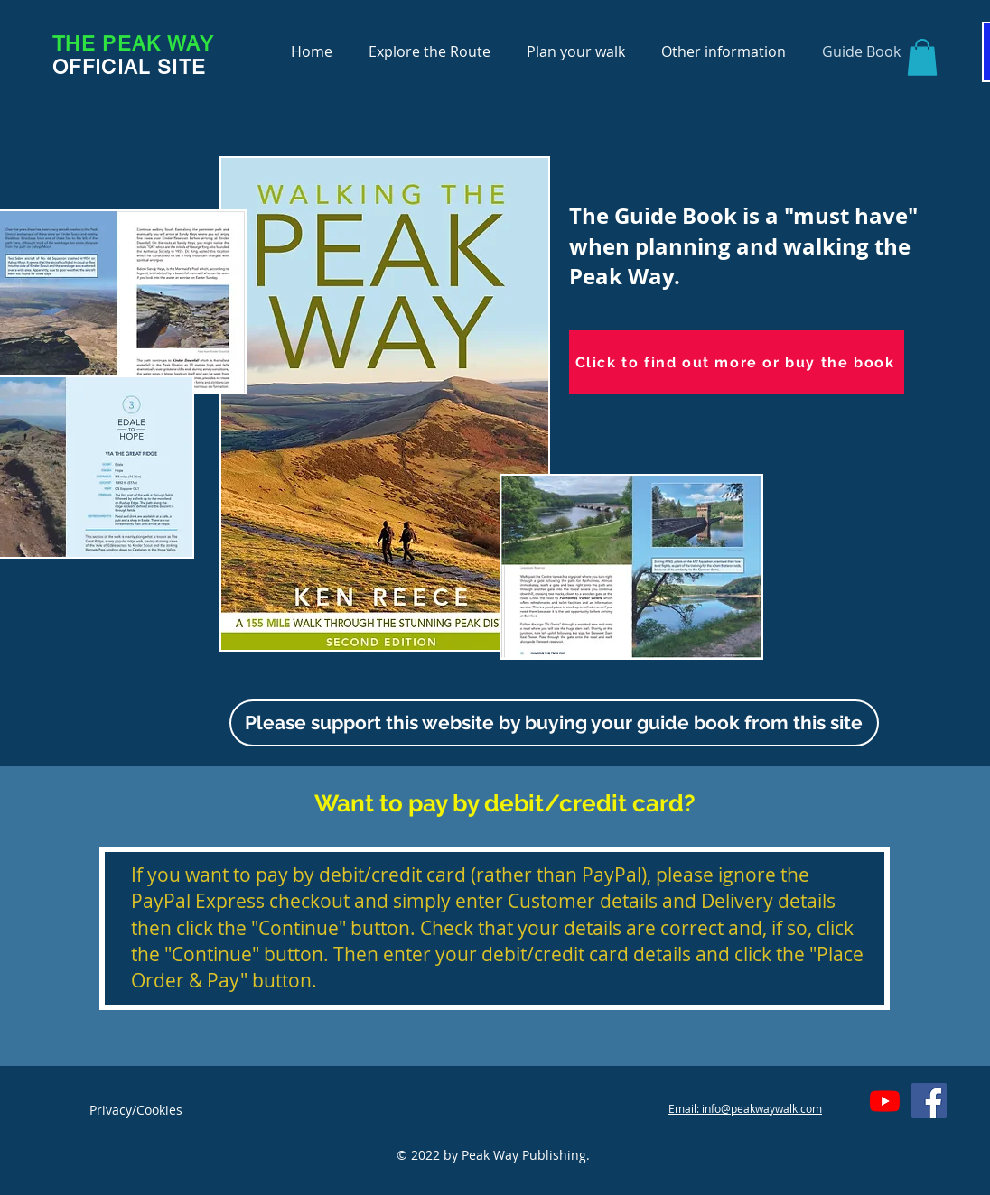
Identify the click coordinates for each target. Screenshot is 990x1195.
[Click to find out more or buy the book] (736, 362)
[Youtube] (884, 1100)
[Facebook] (929, 1100)
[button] (922, 57)
